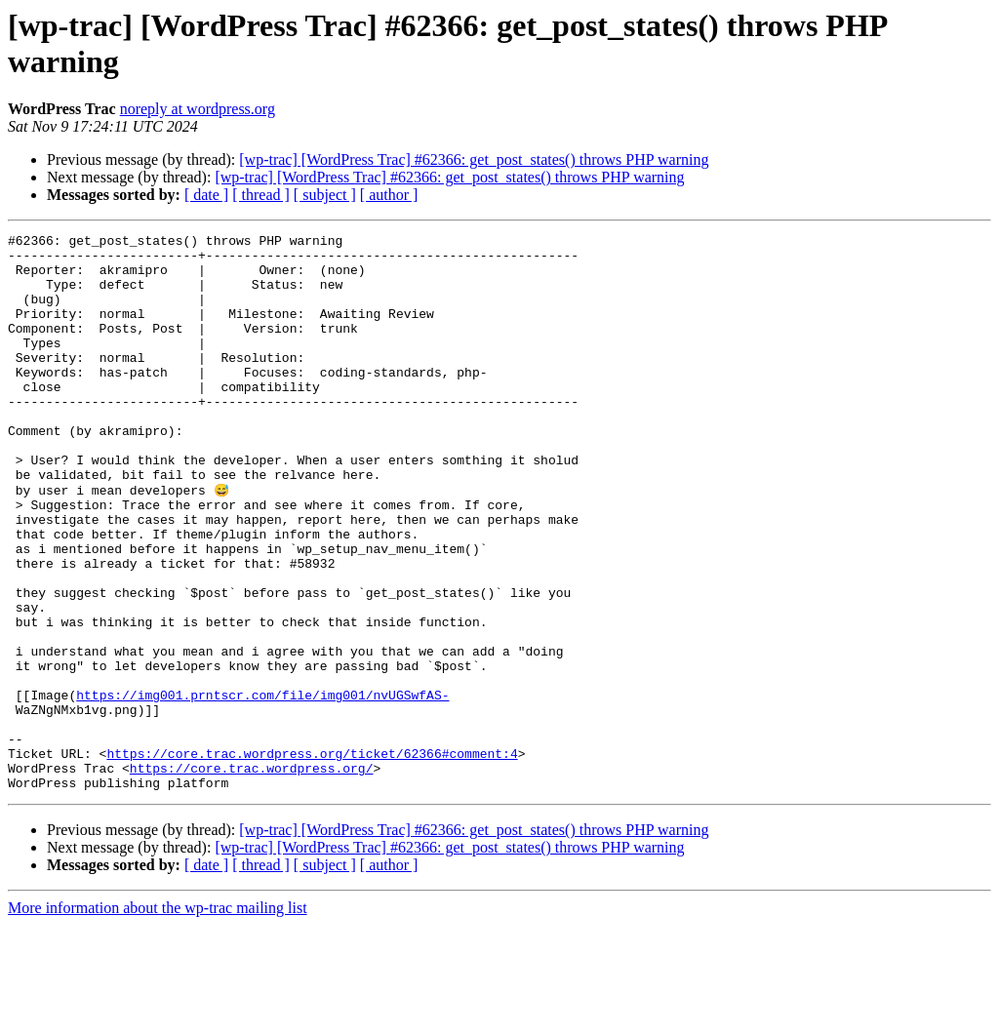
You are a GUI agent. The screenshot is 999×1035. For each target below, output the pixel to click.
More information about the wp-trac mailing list (157, 1018)
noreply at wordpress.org (197, 108)
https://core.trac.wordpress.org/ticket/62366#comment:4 (311, 857)
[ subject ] (325, 194)
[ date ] (206, 194)
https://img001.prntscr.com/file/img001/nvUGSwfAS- (262, 787)
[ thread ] (261, 194)
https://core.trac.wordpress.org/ (252, 875)
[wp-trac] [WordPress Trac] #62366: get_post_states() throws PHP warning (473, 159)
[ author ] (389, 194)
